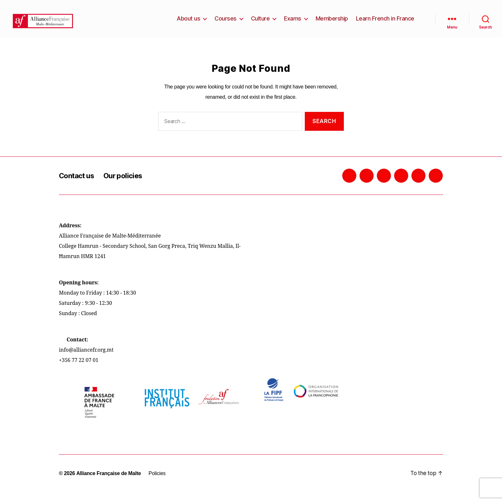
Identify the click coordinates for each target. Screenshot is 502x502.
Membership (332, 23)
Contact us (78, 185)
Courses (226, 23)
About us (188, 23)
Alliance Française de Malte (108, 483)
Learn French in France (385, 23)
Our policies (129, 185)
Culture (260, 23)
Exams (292, 23)
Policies (156, 483)
